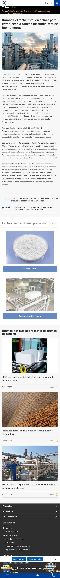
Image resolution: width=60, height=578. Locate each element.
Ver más (53, 387)
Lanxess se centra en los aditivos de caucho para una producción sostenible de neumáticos (34, 199)
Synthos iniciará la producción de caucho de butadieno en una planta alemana (28, 486)
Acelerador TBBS (30, 270)
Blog (14, 7)
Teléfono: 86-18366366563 (10, 530)
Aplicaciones (8, 511)
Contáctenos (9, 523)
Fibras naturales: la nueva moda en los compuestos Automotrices (27, 432)
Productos (7, 506)
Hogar (6, 7)
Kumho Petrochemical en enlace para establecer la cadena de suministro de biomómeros (26, 12)
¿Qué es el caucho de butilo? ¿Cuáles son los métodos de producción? (28, 379)
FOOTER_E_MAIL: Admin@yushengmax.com (13, 537)
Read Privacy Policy (34, 559)
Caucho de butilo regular (30, 317)
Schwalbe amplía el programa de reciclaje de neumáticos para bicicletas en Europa (32, 208)
